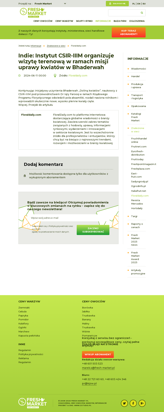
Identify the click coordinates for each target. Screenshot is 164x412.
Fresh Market (43, 3)
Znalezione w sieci (137, 130)
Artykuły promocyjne (138, 272)
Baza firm (120, 21)
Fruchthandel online (138, 140)
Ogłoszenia (137, 21)
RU (144, 3)
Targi (134, 216)
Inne (21, 344)
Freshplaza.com (138, 168)
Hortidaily (136, 208)
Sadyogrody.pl (138, 181)
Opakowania (138, 106)
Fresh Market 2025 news (135, 240)
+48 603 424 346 (115, 379)
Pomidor (23, 319)
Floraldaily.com (138, 195)
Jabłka (86, 311)
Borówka (87, 307)
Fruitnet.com (138, 146)
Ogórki (22, 327)
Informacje (103, 21)
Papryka (23, 315)
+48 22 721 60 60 (93, 379)
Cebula (22, 311)
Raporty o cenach (137, 225)
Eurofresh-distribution (138, 153)
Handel (135, 76)
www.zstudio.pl (82, 405)
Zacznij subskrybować (93, 230)
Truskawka (88, 315)
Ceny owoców (42, 21)
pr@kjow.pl (89, 383)
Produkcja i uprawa (137, 86)
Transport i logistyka (137, 97)
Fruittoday (137, 159)
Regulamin (24, 350)
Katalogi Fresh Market (136, 117)
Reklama (23, 358)
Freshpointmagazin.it (138, 164)
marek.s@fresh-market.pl (98, 367)
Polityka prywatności (30, 354)
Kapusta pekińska (29, 335)
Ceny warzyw (64, 21)
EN (138, 3)
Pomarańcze (89, 335)
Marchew (23, 331)
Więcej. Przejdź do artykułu (35, 104)
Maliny (85, 323)
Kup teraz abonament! (128, 32)
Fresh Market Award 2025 (135, 257)
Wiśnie (86, 331)
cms (71, 405)
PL (133, 3)
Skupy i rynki (84, 21)
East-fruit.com (136, 175)
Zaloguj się (119, 3)
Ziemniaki (24, 307)
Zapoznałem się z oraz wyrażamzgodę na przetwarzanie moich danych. (52, 229)
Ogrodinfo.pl (138, 186)
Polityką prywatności (59, 226)
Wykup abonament (98, 354)
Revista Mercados (137, 202)
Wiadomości (138, 68)
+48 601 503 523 (92, 363)
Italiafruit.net (138, 190)
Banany (86, 319)
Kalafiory (23, 323)
